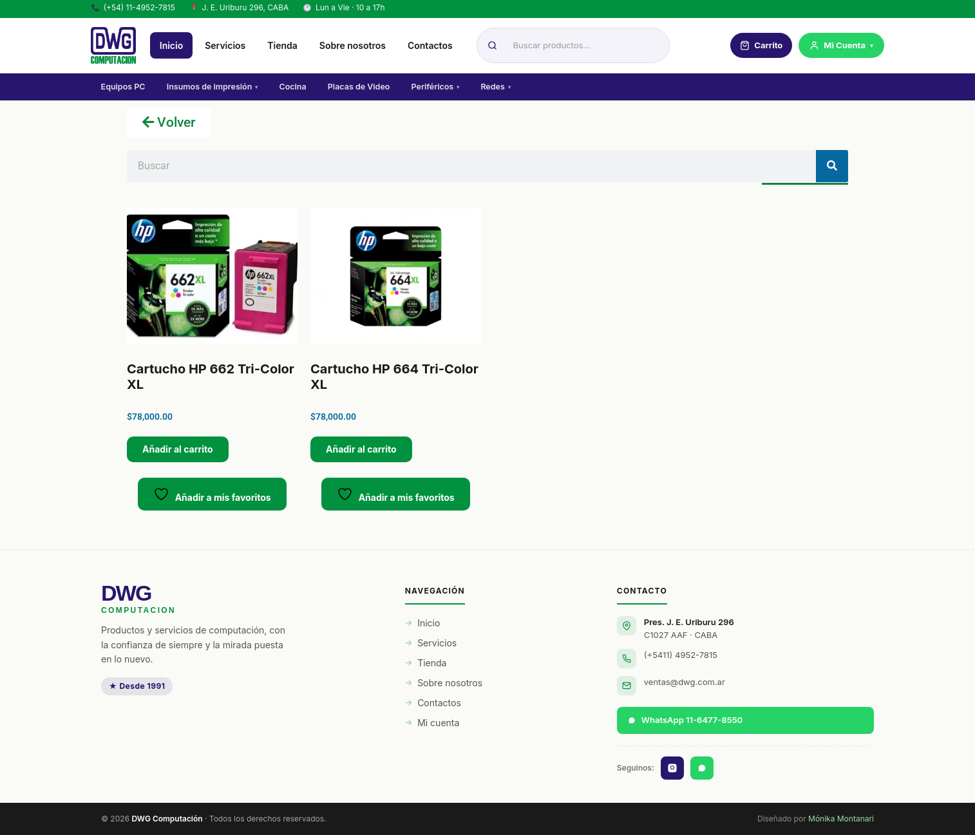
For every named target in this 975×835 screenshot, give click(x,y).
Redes (498, 87)
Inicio (172, 46)
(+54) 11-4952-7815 (133, 7)
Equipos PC (123, 87)
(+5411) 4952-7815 (680, 655)
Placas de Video (361, 87)
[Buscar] (832, 166)
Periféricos (437, 87)
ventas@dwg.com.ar (684, 682)
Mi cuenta (438, 722)
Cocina (294, 87)
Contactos (431, 46)
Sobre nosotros (354, 46)
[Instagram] (672, 768)
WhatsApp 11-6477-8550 (685, 720)
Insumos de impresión (213, 87)
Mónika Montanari (841, 818)
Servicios (226, 46)
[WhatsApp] (702, 768)
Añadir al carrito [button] (177, 449)
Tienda (284, 46)
